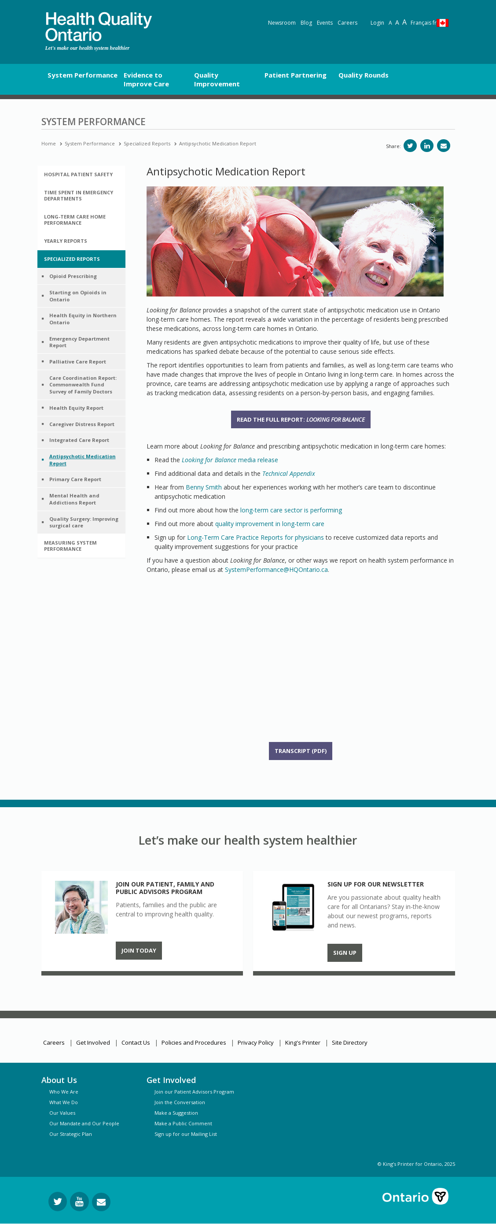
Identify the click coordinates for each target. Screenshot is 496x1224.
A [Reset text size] (390, 22)
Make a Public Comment (183, 1123)
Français (424, 22)
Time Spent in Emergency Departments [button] (78, 195)
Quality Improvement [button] (217, 79)
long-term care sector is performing (291, 510)
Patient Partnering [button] (296, 74)
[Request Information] (101, 1202)
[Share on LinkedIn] (427, 145)
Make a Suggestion (176, 1112)
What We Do (63, 1102)
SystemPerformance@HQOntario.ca (276, 569)
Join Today (138, 950)
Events (325, 22)
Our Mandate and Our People (84, 1123)
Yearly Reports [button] (65, 240)
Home (48, 143)
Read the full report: (301, 419)
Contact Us (135, 1042)
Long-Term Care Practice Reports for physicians (255, 537)
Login (377, 22)
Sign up (344, 953)
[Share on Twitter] (410, 145)
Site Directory (349, 1042)
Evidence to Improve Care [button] (146, 79)
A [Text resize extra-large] (404, 22)
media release (230, 460)
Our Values (62, 1112)
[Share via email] (443, 145)
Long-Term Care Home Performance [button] (75, 219)
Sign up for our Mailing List (185, 1134)
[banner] (98, 27)
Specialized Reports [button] (72, 259)
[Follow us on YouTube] (79, 1201)
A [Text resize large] (397, 22)
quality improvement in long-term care (269, 523)
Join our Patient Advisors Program (194, 1091)
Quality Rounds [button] (363, 74)
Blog (306, 22)
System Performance (90, 143)
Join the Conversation (179, 1102)
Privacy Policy (256, 1042)
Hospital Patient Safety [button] (78, 174)
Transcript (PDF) (301, 751)
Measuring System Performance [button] (70, 545)
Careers (347, 22)
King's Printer (302, 1042)
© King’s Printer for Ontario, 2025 (416, 1164)
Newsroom (282, 22)
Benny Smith (204, 487)
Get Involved (93, 1042)
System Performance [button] (83, 74)
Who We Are (63, 1091)
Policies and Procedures (194, 1042)
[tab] (81, 174)
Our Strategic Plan (70, 1134)
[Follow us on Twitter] (57, 1201)
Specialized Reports (147, 143)
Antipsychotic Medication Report (217, 143)
